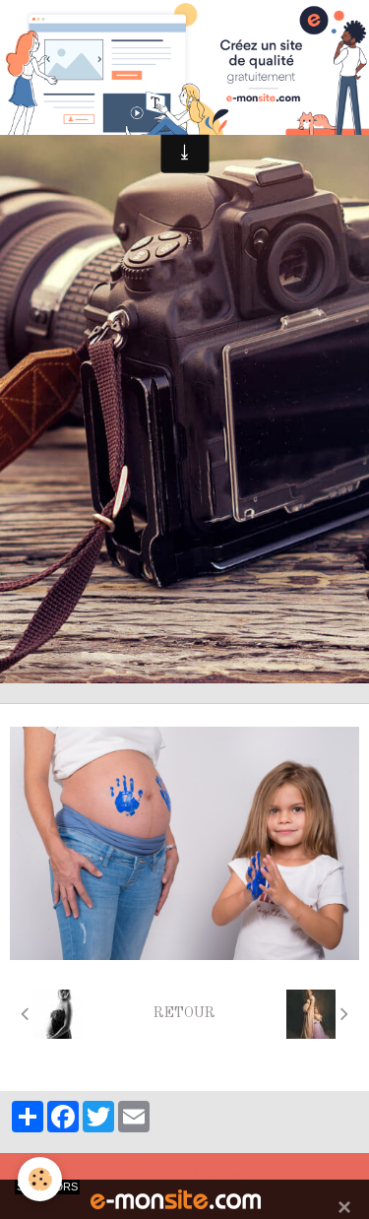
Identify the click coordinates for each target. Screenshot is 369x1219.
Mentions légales (185, 1173)
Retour (184, 1013)
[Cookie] (40, 1179)
